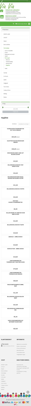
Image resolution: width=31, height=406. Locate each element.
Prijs (4, 103)
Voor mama (6, 86)
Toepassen (15, 111)
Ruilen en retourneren (21, 346)
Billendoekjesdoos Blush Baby (15, 297)
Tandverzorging (9, 61)
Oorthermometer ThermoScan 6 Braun (15, 273)
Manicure (8, 59)
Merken (5, 97)
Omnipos (23, 399)
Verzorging (6, 48)
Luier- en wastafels (9, 50)
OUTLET (5, 37)
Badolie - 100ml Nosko (15, 236)
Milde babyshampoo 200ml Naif (15, 285)
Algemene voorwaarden (22, 344)
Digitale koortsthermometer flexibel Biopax (15, 202)
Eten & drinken (7, 44)
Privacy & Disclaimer (21, 348)
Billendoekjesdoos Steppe (15, 189)
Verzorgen (7, 58)
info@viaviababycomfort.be (7, 346)
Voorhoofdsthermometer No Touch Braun (15, 129)
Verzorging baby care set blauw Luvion (15, 153)
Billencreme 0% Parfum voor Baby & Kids (15, 213)
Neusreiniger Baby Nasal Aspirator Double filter (15, 177)
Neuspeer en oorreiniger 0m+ (15, 309)
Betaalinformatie (20, 350)
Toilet (6, 68)
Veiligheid (6, 83)
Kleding (5, 93)
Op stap (5, 72)
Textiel (6, 56)
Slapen (5, 41)
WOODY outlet (7, 34)
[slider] (2, 107)
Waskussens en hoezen (9, 54)
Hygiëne (8, 65)
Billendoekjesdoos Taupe (15, 225)
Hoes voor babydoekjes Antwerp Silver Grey (15, 321)
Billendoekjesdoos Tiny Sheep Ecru (15, 165)
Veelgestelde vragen (21, 354)
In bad (6, 52)
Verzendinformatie (21, 352)
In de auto (6, 76)
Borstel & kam (9, 63)
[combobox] (24, 123)
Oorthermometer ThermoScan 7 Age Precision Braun (15, 262)
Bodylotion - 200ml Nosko (15, 248)
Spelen (5, 79)
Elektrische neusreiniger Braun (15, 141)
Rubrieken (5, 29)
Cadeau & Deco (7, 90)
